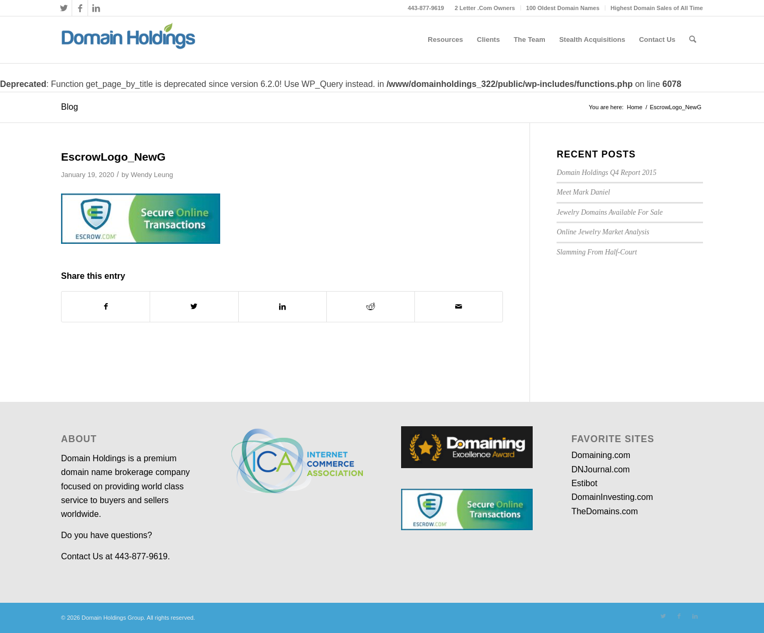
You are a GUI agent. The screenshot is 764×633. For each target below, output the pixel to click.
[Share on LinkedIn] (282, 306)
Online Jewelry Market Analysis (603, 232)
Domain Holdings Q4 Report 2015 (606, 173)
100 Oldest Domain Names (563, 8)
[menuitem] (485, 8)
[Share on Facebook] (106, 306)
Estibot (584, 483)
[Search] (692, 39)
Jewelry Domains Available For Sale (610, 212)
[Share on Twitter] (194, 306)
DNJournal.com (600, 469)
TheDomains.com (604, 511)
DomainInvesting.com (612, 497)
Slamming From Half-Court (597, 252)
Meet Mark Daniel (583, 192)
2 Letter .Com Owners (485, 8)
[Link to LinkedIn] (96, 8)
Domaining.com (600, 455)
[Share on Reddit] (370, 306)
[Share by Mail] (458, 306)
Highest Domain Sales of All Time (657, 8)
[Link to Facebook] (80, 8)
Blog (69, 106)
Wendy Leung (152, 175)
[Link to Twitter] (64, 8)
